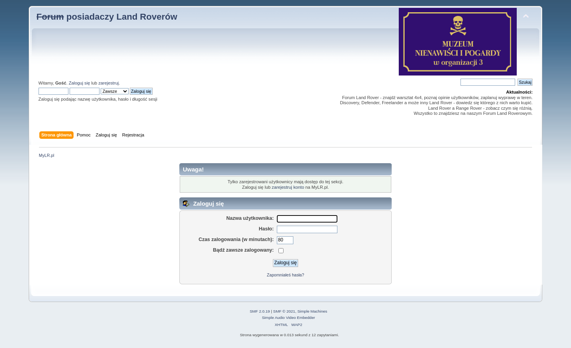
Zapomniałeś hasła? (285, 275)
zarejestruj (108, 83)
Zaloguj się (79, 83)
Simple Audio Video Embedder (288, 317)
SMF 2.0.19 (260, 311)
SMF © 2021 (284, 311)
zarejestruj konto (288, 187)
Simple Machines (312, 311)
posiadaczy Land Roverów (107, 17)
